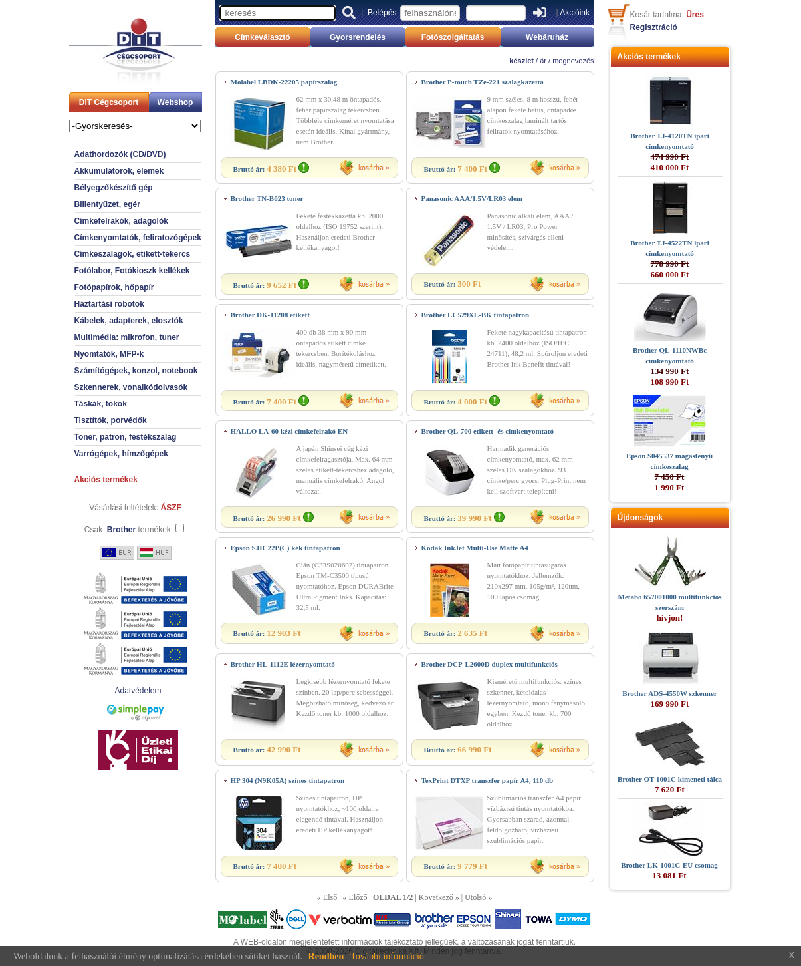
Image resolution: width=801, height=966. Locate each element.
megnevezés (573, 61)
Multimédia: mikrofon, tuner (126, 337)
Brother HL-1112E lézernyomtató (283, 664)
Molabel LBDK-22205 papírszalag (284, 82)
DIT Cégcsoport (108, 102)
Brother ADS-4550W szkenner (669, 693)
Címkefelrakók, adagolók (121, 221)
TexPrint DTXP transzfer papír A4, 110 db (487, 780)
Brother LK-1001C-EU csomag (669, 865)
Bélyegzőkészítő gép (113, 187)
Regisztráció (653, 27)
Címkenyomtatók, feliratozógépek (137, 237)
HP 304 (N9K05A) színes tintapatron (288, 780)
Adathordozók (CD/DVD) (120, 154)
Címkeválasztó (262, 37)
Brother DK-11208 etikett (270, 315)
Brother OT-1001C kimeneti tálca (670, 779)
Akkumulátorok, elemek (119, 171)
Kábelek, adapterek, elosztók (128, 320)
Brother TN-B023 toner (267, 198)
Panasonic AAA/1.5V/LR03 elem (471, 198)
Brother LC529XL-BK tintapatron (475, 315)
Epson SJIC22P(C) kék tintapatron (285, 548)
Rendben (326, 956)
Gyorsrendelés (358, 37)
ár (543, 61)
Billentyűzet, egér (107, 204)
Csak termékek (127, 529)
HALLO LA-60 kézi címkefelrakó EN (289, 431)
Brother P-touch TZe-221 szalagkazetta (482, 82)
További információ (387, 956)
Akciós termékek (106, 479)
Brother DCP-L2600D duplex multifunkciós (489, 664)
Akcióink (575, 12)
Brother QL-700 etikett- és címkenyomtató (487, 431)
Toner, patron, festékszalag (125, 437)
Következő (436, 897)
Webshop (175, 102)
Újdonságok (640, 517)
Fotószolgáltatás (453, 37)
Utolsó (475, 897)
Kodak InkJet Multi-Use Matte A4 (474, 548)
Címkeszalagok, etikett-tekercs (132, 254)
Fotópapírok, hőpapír (114, 287)
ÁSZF (171, 507)
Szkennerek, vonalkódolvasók (131, 387)
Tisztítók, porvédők (110, 420)
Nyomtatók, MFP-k (109, 354)
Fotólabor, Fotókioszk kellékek (132, 270)
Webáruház (547, 37)
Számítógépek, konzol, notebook (136, 370)
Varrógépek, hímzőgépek (121, 453)
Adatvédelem (137, 690)
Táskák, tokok (100, 403)
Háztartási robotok (109, 304)
